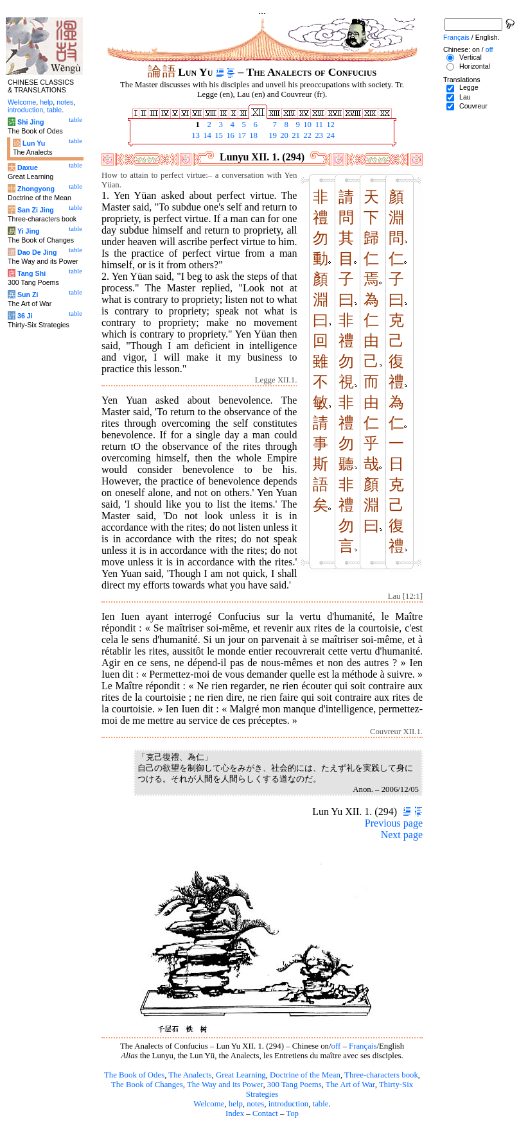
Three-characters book (381, 1074)
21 (295, 135)
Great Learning (241, 1074)
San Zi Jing (35, 210)
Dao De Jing (37, 252)
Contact (265, 1113)
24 (329, 135)
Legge (469, 87)
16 (229, 135)
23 (318, 135)
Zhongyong (36, 189)
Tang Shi (31, 273)
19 (272, 135)
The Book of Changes (147, 1084)
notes (255, 1103)
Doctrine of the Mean (305, 1074)
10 (306, 124)
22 (306, 135)
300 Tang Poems (294, 1084)
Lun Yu (33, 143)
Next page (402, 834)
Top (292, 1113)
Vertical (470, 57)
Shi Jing (30, 122)
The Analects (189, 1074)
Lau (465, 97)
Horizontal (474, 66)
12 (329, 124)
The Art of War (350, 1084)
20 (283, 135)
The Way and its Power (225, 1084)
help (236, 1103)
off (336, 1046)
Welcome (208, 1103)
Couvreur (473, 106)
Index (234, 1113)
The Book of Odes (134, 1074)
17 (241, 135)
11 (318, 124)
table (321, 1103)
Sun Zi (28, 294)
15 (218, 135)
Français (362, 1046)
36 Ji (25, 316)
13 (194, 135)
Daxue (27, 167)
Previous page (394, 823)
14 (206, 135)
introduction (288, 1103)
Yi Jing (28, 231)
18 (252, 135)
